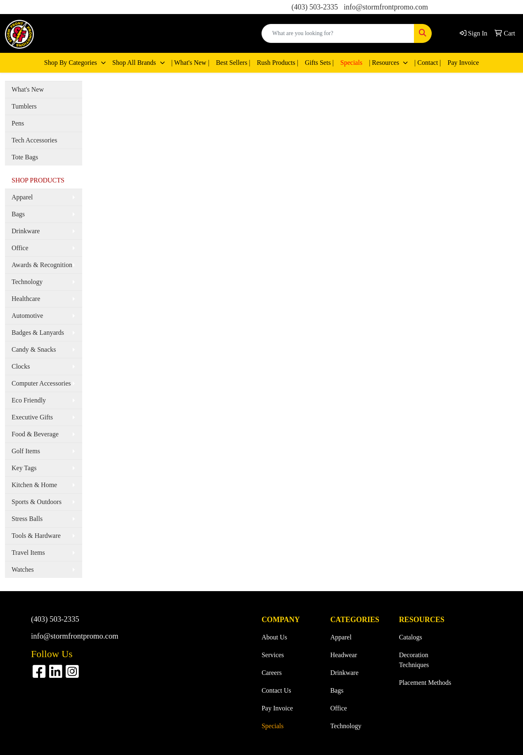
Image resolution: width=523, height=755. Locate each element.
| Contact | (427, 62)
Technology (27, 281)
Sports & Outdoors (37, 501)
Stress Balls (27, 518)
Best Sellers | (233, 62)
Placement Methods (425, 682)
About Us (274, 637)
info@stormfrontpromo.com (386, 7)
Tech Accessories (34, 140)
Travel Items (28, 552)
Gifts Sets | (319, 62)
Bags (18, 214)
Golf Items (26, 450)
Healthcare (26, 298)
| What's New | (190, 62)
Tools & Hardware (36, 535)
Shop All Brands (135, 62)
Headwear (343, 654)
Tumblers (24, 106)
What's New (28, 89)
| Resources (385, 62)
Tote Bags (25, 157)
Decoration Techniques (414, 659)
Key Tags (24, 467)
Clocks (21, 366)
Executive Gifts (32, 417)
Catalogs (410, 637)
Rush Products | (277, 62)
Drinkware (26, 230)
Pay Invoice (463, 62)
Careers (272, 672)
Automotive (27, 315)
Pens (18, 123)
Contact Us (276, 690)
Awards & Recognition (42, 264)
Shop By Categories (71, 62)
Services (273, 654)
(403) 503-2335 (314, 7)
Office (20, 247)
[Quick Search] (338, 33)
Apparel (22, 197)
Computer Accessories (41, 383)
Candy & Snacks (34, 349)
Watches (23, 569)
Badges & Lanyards (38, 332)
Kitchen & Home (34, 484)
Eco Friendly (29, 400)
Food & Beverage (35, 434)
